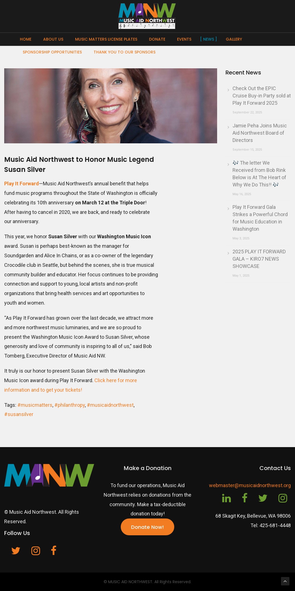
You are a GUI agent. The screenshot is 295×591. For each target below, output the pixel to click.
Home (25, 39)
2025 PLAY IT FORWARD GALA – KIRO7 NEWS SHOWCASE (259, 259)
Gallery (234, 39)
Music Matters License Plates (106, 39)
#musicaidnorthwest (110, 405)
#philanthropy (69, 405)
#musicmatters (34, 405)
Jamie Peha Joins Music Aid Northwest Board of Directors (260, 133)
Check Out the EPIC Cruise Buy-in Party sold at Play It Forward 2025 (262, 95)
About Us (53, 39)
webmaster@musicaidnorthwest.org (250, 485)
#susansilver (18, 414)
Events (184, 39)
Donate (157, 39)
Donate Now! (147, 527)
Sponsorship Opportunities (52, 52)
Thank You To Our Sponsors (124, 52)
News (208, 39)
